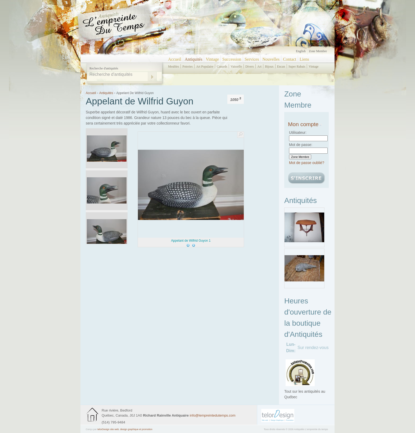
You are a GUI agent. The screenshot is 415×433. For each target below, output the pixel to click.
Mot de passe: (300, 145)
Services (252, 59)
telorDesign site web (108, 429)
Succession (231, 59)
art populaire (204, 66)
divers (249, 66)
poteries (187, 66)
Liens (304, 59)
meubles (173, 66)
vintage (313, 66)
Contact (289, 59)
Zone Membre (318, 51)
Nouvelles (270, 59)
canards (222, 66)
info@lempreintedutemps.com (213, 415)
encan (281, 66)
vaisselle (236, 66)
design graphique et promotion (136, 429)
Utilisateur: (297, 132)
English (301, 51)
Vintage (212, 59)
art (259, 66)
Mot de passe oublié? (306, 163)
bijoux (269, 66)
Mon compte (305, 124)
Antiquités (193, 59)
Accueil (174, 59)
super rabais (296, 66)
